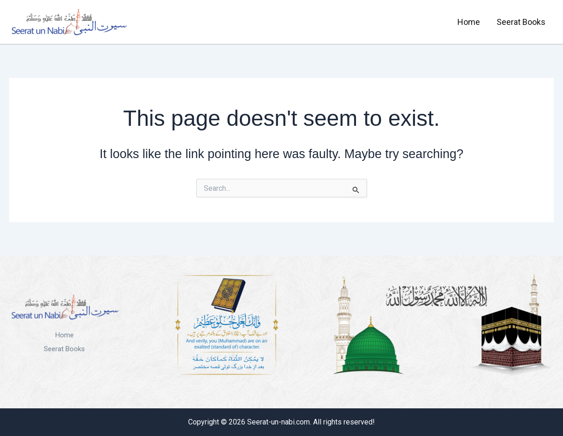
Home (468, 22)
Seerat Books (521, 22)
